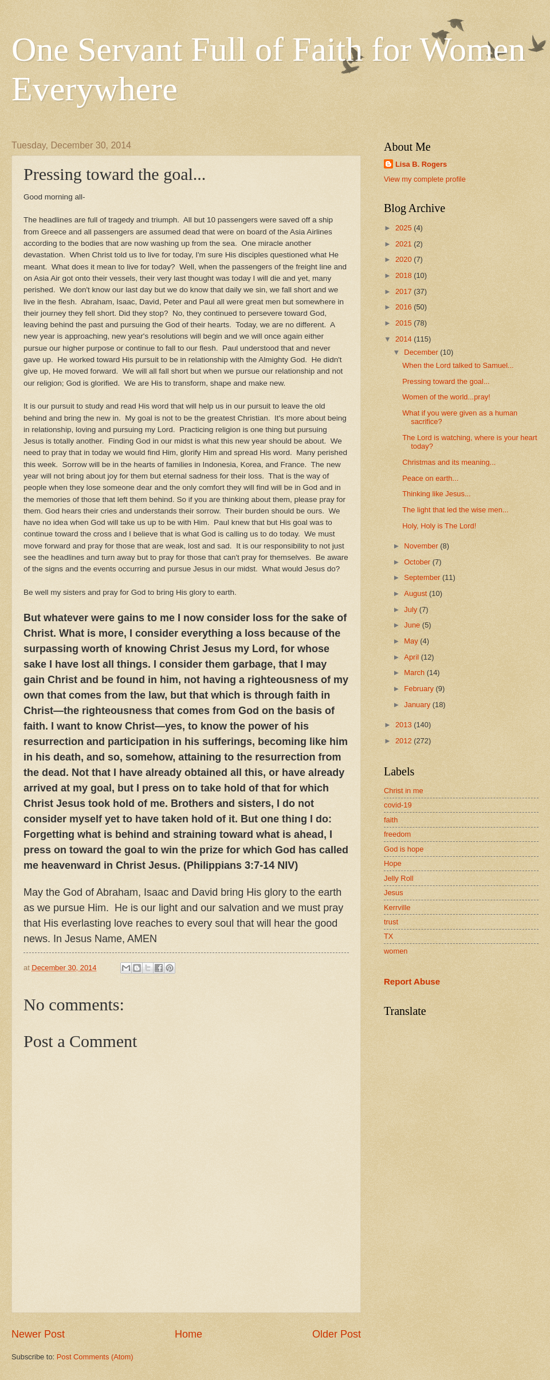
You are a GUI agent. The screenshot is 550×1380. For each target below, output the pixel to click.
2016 (404, 307)
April (412, 657)
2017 (404, 291)
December (422, 352)
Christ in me (403, 790)
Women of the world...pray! (446, 397)
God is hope (403, 849)
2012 (404, 740)
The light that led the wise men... (455, 509)
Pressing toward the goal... (445, 381)
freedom (397, 834)
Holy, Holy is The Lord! (439, 526)
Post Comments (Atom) (95, 1356)
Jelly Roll (399, 878)
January (418, 704)
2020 (404, 259)
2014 (404, 339)
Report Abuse (412, 981)
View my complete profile (425, 179)
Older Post (336, 1334)
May (412, 641)
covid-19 (398, 805)
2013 (404, 724)
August (416, 593)
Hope (393, 863)
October (418, 562)
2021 (404, 244)
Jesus (393, 892)
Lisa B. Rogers (421, 164)
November (422, 546)
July (411, 609)
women (396, 951)
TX (388, 936)
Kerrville (397, 907)
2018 (404, 275)
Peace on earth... (430, 478)
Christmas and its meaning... (449, 462)
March (415, 672)
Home (188, 1334)
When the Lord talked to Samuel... (458, 365)
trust (391, 922)
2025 (404, 228)
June (413, 625)
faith (391, 820)
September (423, 577)
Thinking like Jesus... (436, 493)
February (419, 688)
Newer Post (38, 1334)
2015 (404, 323)
